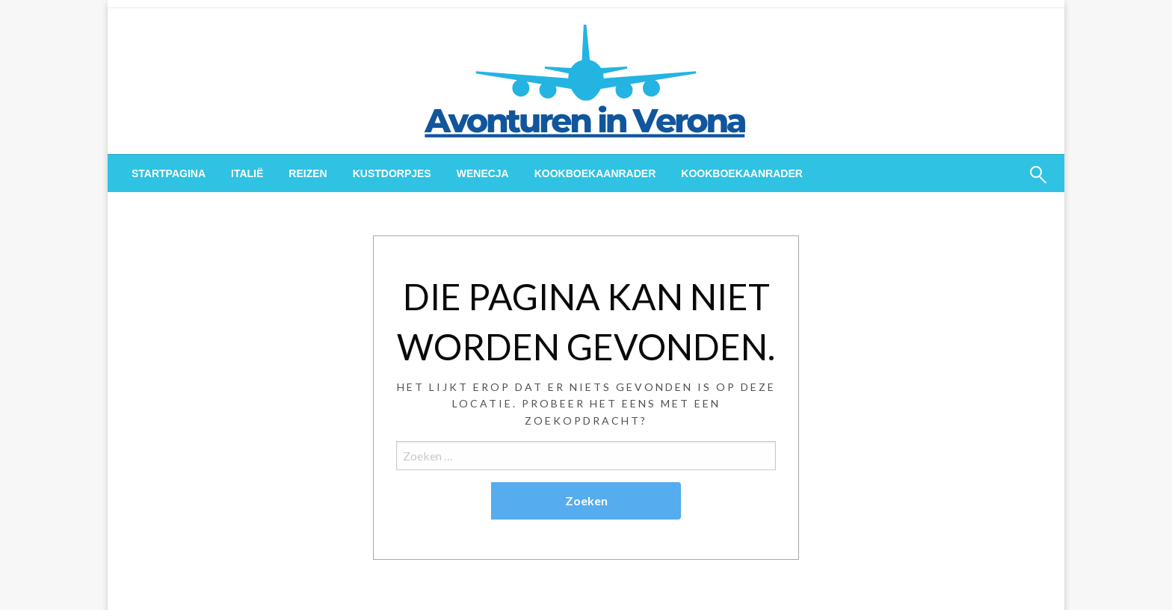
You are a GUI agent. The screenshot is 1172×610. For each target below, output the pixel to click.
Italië (247, 173)
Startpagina (169, 173)
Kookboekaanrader (595, 173)
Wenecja (483, 173)
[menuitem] (168, 173)
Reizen (308, 173)
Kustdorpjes (392, 173)
